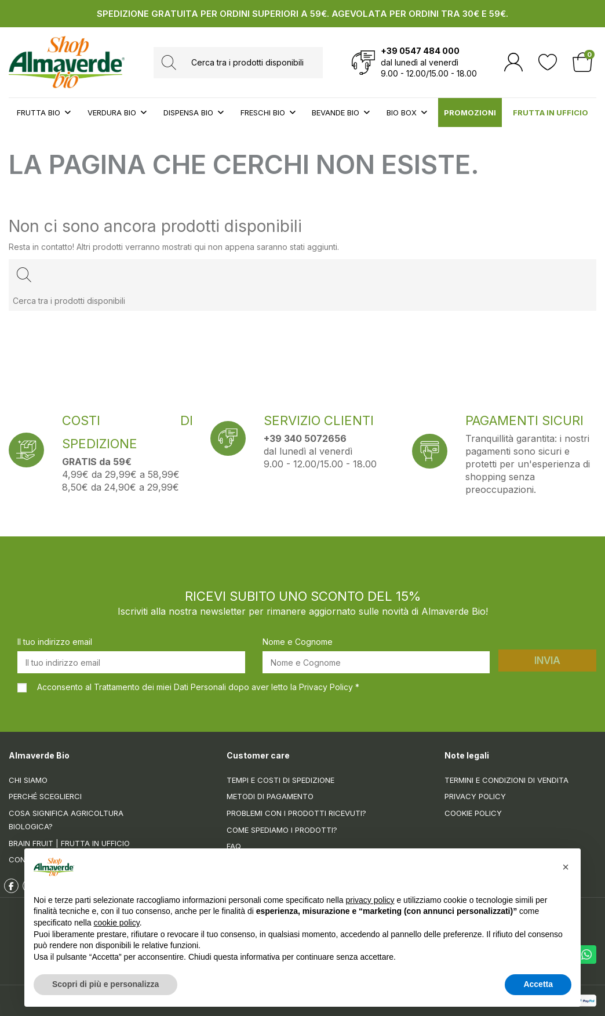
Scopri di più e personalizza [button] (105, 984)
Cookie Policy (473, 813)
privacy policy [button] (370, 900)
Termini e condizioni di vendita (506, 780)
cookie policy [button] (117, 922)
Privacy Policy (475, 796)
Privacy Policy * (329, 687)
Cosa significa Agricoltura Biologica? (66, 819)
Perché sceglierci (45, 796)
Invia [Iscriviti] (547, 660)
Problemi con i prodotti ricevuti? (296, 813)
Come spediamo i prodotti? (282, 829)
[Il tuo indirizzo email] (131, 662)
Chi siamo (28, 780)
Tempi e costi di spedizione (280, 780)
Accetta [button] (538, 984)
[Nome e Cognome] (376, 662)
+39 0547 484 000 (420, 51)
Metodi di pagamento (270, 796)
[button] (565, 867)
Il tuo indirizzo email (54, 642)
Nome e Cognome (298, 642)
